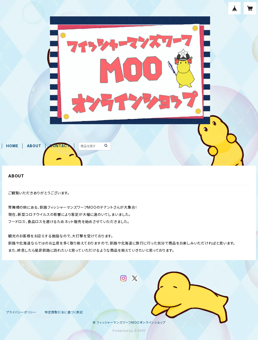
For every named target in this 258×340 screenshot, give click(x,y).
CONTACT (60, 146)
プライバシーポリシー (21, 312)
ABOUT (34, 146)
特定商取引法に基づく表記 (64, 312)
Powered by (129, 331)
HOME (12, 146)
